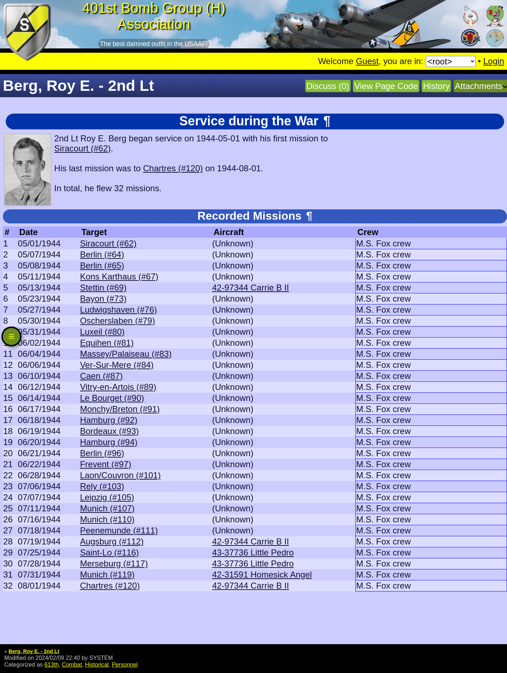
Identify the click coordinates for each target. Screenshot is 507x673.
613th (52, 664)
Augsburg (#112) (112, 541)
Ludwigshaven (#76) (118, 309)
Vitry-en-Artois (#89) (118, 387)
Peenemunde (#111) (119, 530)
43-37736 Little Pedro (253, 552)
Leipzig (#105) (107, 497)
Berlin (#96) (102, 453)
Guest (367, 61)
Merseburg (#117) (114, 563)
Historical (97, 664)
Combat (72, 664)
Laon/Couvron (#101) (120, 475)
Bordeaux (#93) (109, 431)
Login (493, 61)
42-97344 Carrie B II (250, 287)
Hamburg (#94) (108, 442)
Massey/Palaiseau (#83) (126, 354)
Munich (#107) (107, 508)
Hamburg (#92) (108, 420)
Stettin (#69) (103, 287)
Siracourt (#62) (82, 148)
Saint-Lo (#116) (109, 552)
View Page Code (386, 86)
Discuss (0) (328, 86)
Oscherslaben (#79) (117, 320)
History (436, 86)
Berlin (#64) (102, 254)
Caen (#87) (101, 376)
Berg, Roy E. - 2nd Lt (34, 651)
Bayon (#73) (103, 298)
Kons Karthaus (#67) (119, 276)
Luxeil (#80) (102, 331)
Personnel (124, 664)
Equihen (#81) (107, 343)
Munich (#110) (107, 519)
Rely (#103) (102, 486)
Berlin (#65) (102, 265)
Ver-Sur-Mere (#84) (117, 365)
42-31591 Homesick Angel (262, 574)
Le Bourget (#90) (112, 398)
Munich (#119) (107, 574)
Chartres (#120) (173, 168)
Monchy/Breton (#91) (120, 409)
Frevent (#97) (105, 464)
